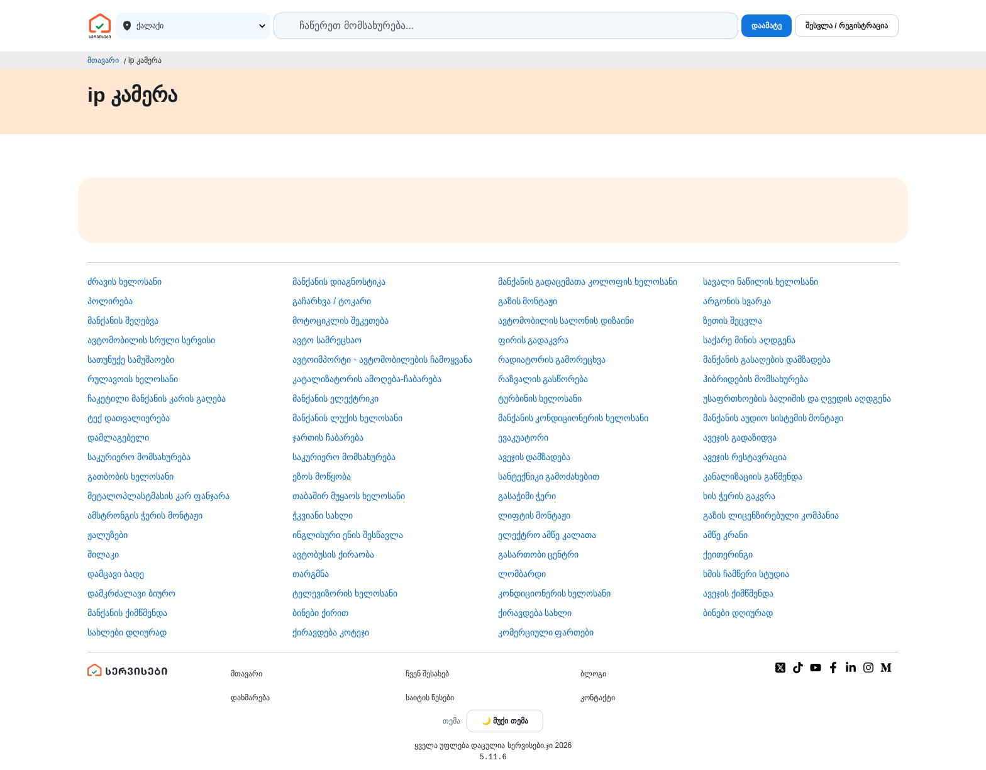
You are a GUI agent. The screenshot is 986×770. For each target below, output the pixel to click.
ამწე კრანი (725, 535)
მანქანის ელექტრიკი (335, 398)
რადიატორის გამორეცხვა (552, 360)
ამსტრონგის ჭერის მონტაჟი (144, 515)
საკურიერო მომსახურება (139, 457)
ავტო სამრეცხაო (327, 340)
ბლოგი (593, 673)
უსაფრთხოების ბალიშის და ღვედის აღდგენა (797, 398)
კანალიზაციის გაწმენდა (752, 476)
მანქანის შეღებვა (122, 321)
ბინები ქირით (320, 613)
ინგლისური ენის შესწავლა (347, 535)
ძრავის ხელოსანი (124, 282)
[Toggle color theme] (505, 721)
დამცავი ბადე (115, 574)
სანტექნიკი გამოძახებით (549, 476)
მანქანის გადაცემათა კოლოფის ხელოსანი (588, 282)
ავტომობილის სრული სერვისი (151, 340)
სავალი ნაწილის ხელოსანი (760, 282)
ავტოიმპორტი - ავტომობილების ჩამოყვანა (382, 360)
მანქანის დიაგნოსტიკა (338, 282)
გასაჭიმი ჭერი (527, 496)
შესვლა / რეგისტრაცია (847, 25)
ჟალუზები (107, 535)
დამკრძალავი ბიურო (131, 593)
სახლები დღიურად (127, 632)
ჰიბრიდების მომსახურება (755, 379)
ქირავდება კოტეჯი (330, 632)
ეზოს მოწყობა (321, 476)
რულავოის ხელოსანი (132, 379)
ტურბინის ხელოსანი (540, 398)
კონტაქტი (597, 697)
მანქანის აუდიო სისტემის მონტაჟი (773, 418)
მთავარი (103, 60)
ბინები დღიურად (738, 613)
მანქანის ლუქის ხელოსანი (347, 418)
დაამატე (766, 25)
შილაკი (103, 554)
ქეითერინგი (728, 554)
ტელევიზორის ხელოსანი (344, 593)
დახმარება (250, 697)
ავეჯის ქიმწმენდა (738, 593)
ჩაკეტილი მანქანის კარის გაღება (156, 398)
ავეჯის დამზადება (534, 457)
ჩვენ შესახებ (427, 673)
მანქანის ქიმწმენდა (127, 613)
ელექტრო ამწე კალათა (547, 535)
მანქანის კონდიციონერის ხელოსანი (573, 418)
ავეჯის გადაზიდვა (740, 437)
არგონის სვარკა (737, 301)
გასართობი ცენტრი (538, 554)
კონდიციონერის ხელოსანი (554, 593)
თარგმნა (310, 574)
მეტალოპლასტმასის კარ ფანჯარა (158, 496)
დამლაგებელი (118, 437)
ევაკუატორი (523, 437)
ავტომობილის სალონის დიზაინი (566, 321)
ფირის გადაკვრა (533, 340)
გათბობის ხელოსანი (130, 476)
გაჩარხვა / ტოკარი (331, 301)
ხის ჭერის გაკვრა (739, 496)
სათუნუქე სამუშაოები (130, 360)
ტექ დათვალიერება (128, 418)
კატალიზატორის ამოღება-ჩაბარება (366, 379)
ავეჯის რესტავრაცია (745, 457)
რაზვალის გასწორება (543, 379)
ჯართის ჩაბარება (327, 437)
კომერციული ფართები (546, 632)
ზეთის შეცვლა (732, 321)
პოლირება (110, 301)
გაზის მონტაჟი (528, 301)
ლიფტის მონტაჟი (534, 515)
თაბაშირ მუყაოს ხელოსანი (348, 496)
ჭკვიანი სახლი (322, 515)
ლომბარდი (522, 574)
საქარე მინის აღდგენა (749, 340)
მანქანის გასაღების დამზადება (767, 360)
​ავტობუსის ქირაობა (333, 554)
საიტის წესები (430, 697)
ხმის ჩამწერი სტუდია (746, 574)
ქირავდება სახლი (535, 613)
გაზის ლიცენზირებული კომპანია (771, 515)
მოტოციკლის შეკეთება (340, 321)
